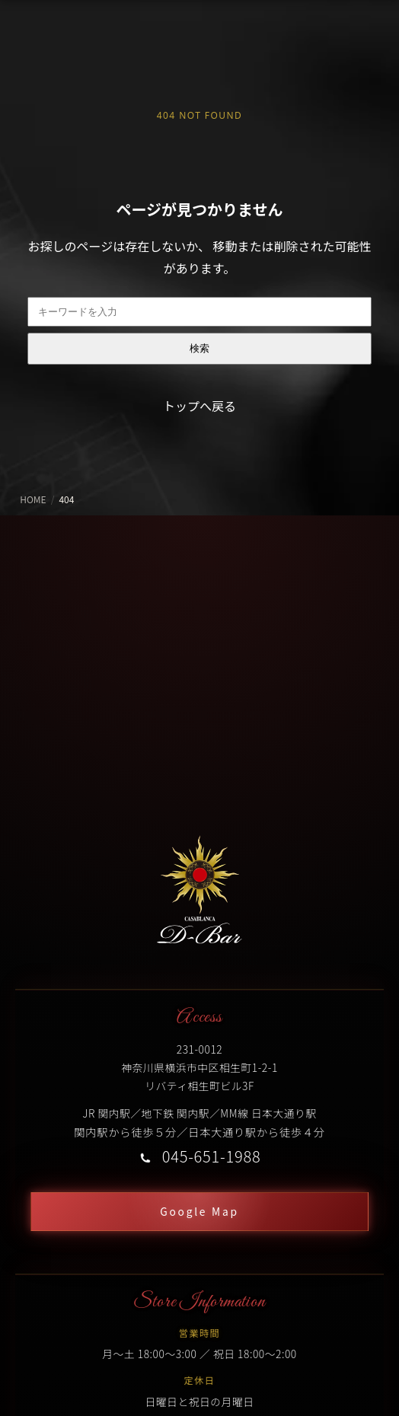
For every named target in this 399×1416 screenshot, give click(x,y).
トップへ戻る (199, 406)
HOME (33, 499)
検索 (199, 348)
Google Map (199, 1211)
